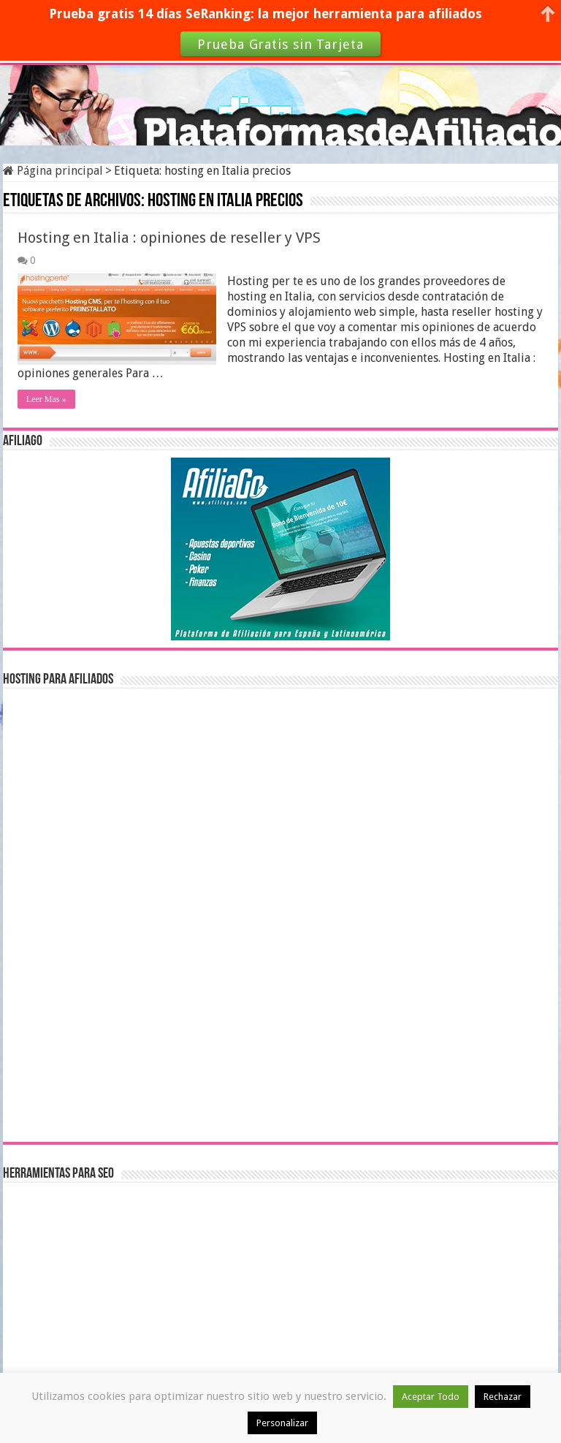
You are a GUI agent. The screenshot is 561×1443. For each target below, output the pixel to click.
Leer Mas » (46, 399)
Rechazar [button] (503, 1396)
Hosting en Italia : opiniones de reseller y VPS (169, 237)
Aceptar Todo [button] (430, 1396)
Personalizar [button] (282, 1422)
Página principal (53, 171)
